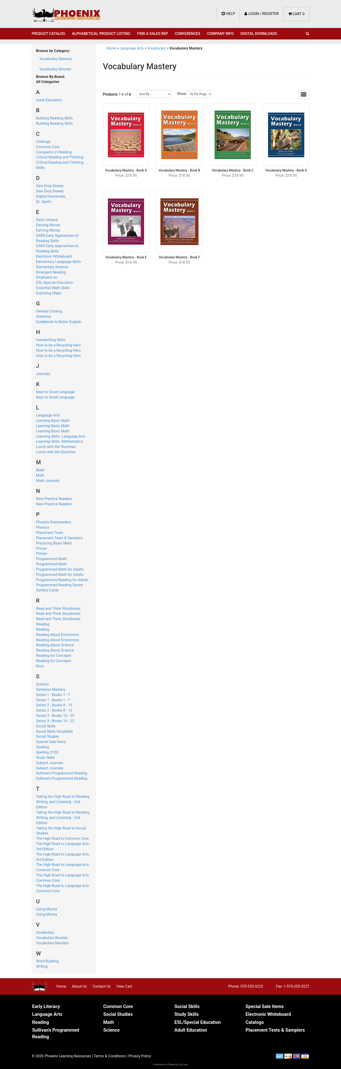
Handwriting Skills (50, 340)
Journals (43, 374)
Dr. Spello (43, 201)
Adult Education (49, 100)
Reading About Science (55, 645)
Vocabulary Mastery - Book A (126, 170)
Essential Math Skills (53, 288)
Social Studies (47, 736)
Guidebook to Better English (58, 322)
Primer (41, 548)
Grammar (43, 316)
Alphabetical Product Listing (101, 33)
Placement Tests (49, 532)
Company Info (220, 33)
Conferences (187, 33)
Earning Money (48, 225)
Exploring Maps (48, 293)
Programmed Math (51, 559)
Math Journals (48, 480)
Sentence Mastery (50, 689)
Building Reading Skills (54, 118)
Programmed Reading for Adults (62, 580)
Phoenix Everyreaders (53, 522)
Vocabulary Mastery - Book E (126, 257)
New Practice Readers (54, 499)
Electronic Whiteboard (54, 256)
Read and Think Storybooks (58, 608)
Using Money (46, 909)
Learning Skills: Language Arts (60, 436)
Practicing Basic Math (54, 543)
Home (111, 48)
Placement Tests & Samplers (59, 538)
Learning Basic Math (53, 420)
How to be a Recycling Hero (58, 345)
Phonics (42, 527)
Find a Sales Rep (152, 33)
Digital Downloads (258, 33)
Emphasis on (46, 277)
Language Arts (48, 415)
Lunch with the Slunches (56, 447)
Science (42, 684)
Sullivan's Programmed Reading (61, 773)
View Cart (124, 986)
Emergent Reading (51, 272)
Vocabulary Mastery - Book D (286, 170)
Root (40, 666)
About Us (79, 986)
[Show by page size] (199, 94)
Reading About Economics (57, 635)
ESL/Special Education (54, 282)
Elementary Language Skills (58, 262)
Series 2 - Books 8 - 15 (54, 705)
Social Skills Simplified (54, 731)
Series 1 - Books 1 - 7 (53, 695)
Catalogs (43, 141)
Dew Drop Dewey (50, 186)
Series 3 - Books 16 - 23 (55, 715)
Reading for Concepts (53, 655)
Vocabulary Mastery (55, 59)
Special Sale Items (51, 742)
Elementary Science (52, 267)
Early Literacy (47, 220)
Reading (42, 624)
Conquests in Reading (54, 152)
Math (40, 470)
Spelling (42, 747)
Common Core (48, 147)
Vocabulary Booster (55, 69)
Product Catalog (48, 33)
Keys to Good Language (55, 392)
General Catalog (49, 311)
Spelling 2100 (47, 752)
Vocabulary (45, 932)
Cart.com (183, 1064)
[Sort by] (154, 94)
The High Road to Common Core (62, 838)
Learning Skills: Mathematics (59, 441)
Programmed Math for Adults (60, 569)
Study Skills (45, 757)
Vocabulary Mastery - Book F (179, 257)
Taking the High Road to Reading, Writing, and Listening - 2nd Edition (63, 801)
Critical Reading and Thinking (60, 157)
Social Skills (46, 726)
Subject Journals (49, 763)
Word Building (47, 961)
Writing (42, 966)
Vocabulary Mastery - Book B (179, 170)
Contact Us (101, 986)
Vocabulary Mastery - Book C (233, 170)
